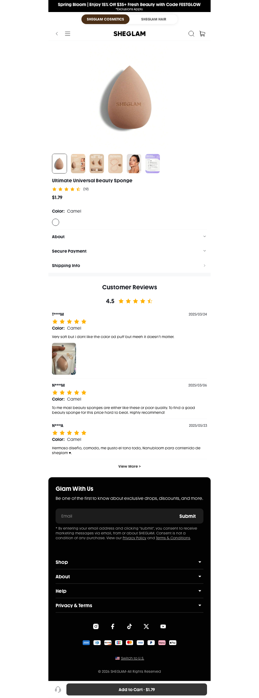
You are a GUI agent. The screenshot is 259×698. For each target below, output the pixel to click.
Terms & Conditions (173, 538)
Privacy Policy (134, 538)
